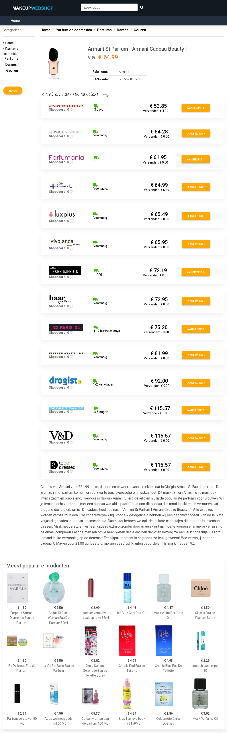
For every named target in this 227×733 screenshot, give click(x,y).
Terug (13, 90)
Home (15, 21)
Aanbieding (195, 108)
